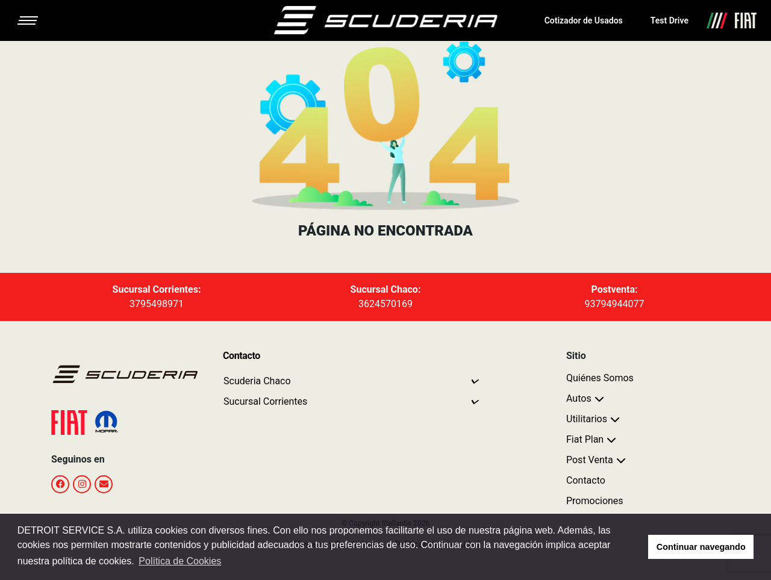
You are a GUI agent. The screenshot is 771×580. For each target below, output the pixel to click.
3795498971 (157, 304)
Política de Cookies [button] (180, 561)
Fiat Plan (585, 439)
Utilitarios (586, 419)
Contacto (585, 480)
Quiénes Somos (600, 378)
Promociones (594, 501)
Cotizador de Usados (584, 20)
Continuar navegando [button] (701, 547)
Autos (579, 398)
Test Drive (669, 20)
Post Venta (589, 460)
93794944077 (615, 304)
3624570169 (385, 304)
